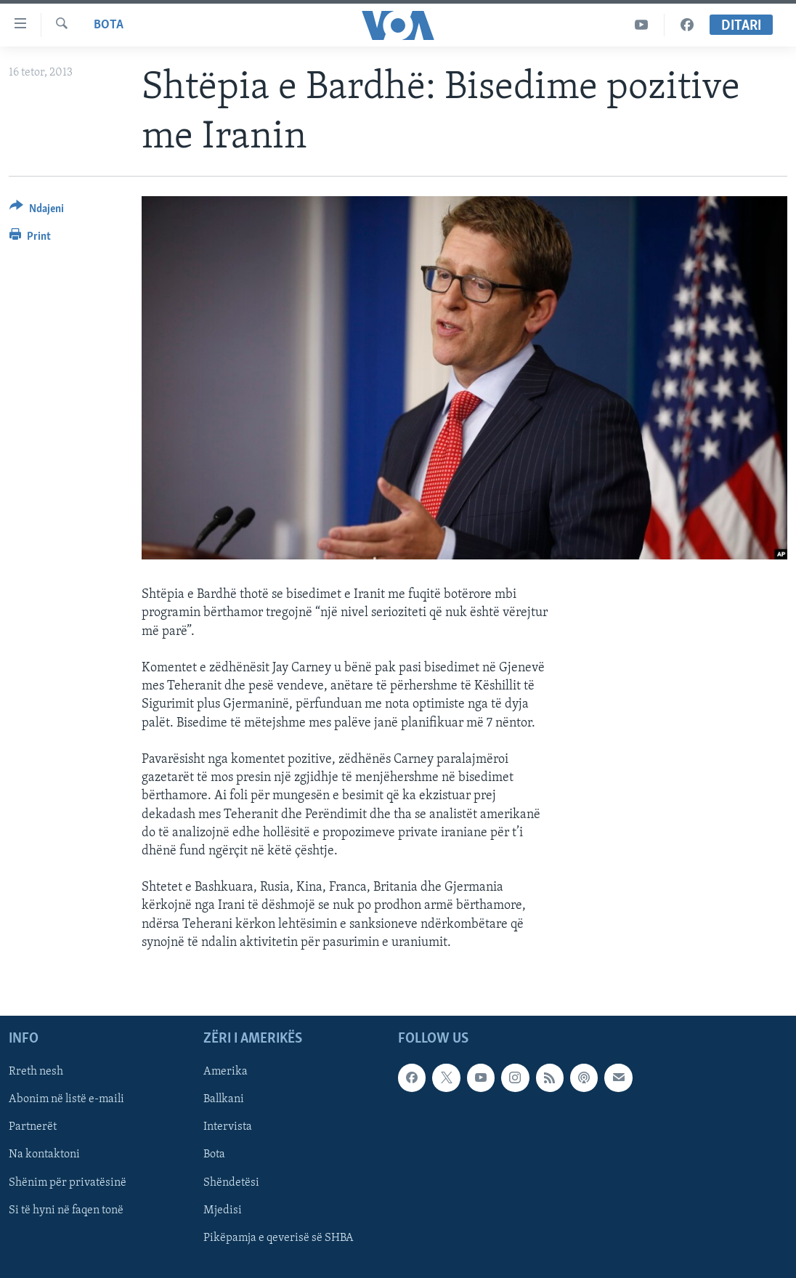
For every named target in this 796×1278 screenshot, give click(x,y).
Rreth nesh (36, 1071)
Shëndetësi (231, 1183)
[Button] (36, 211)
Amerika (225, 1071)
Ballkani (223, 1099)
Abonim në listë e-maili (66, 1099)
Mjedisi (222, 1210)
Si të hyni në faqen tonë (66, 1210)
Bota (108, 25)
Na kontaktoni (44, 1155)
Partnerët (33, 1127)
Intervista (227, 1127)
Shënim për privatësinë (67, 1183)
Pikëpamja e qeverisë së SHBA (278, 1238)
